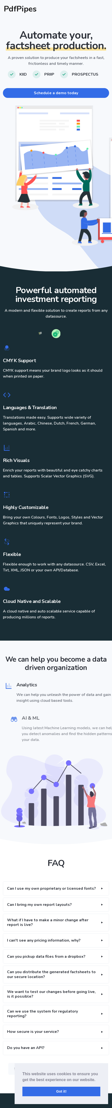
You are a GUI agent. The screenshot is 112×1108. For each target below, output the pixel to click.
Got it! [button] (61, 1091)
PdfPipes (20, 9)
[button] (56, 888)
